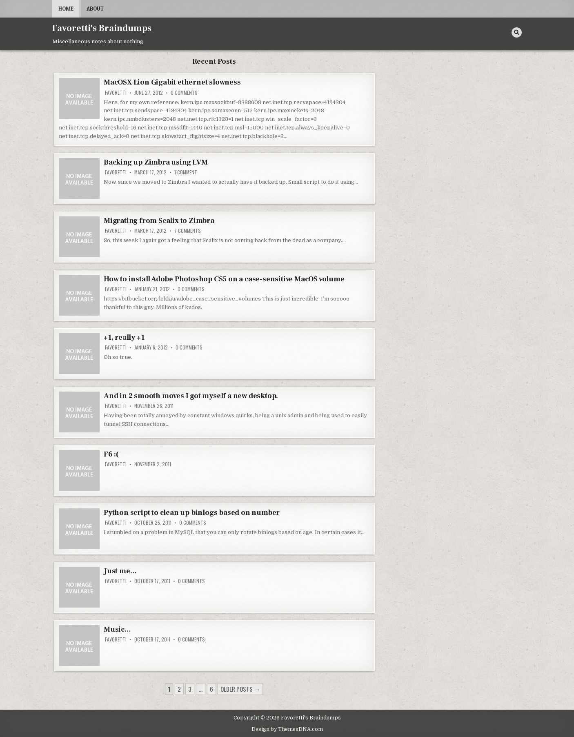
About (95, 8)
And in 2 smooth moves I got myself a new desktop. (191, 396)
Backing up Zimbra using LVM (156, 162)
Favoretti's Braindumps (101, 28)
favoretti (116, 92)
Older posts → (240, 688)
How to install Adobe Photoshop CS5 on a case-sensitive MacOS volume (224, 279)
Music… (117, 629)
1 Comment (185, 172)
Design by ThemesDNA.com (287, 729)
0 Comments (184, 92)
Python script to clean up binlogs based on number (192, 512)
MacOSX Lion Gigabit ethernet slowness (172, 82)
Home (65, 8)
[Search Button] (517, 32)
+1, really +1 (124, 337)
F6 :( (111, 454)
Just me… (120, 571)
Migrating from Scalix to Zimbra (159, 220)
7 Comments (187, 230)
